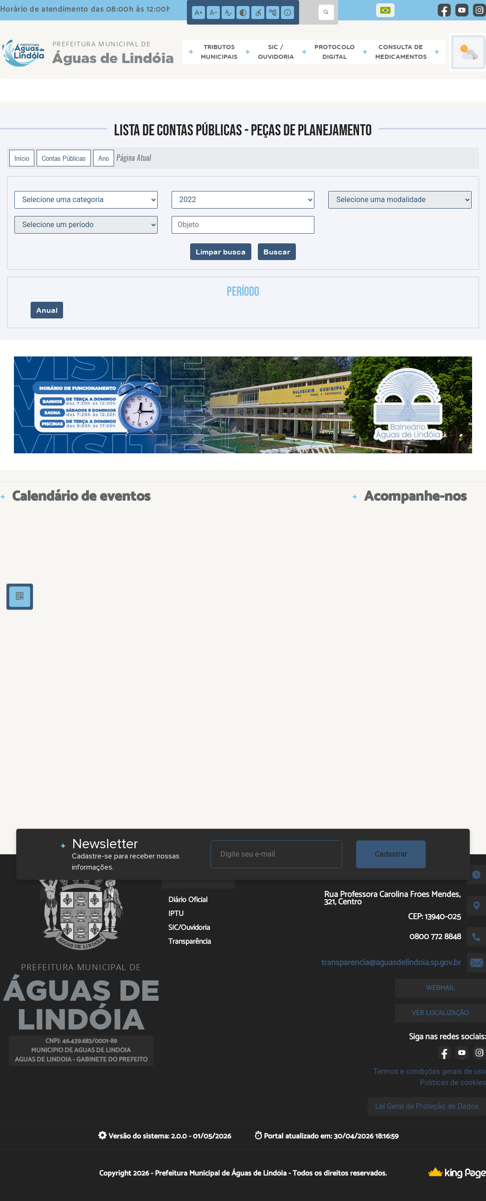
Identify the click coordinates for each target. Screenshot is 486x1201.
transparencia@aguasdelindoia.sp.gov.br (391, 963)
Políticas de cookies (453, 1082)
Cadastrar (391, 854)
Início (21, 158)
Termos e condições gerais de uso (429, 1071)
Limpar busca (221, 252)
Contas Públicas (64, 158)
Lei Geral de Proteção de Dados (427, 1106)
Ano (103, 158)
